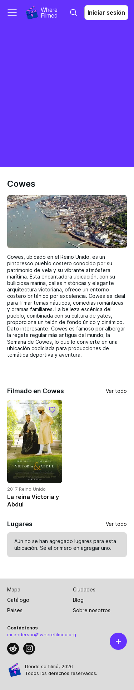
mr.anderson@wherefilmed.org (41, 634)
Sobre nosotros (91, 610)
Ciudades (84, 589)
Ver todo (116, 391)
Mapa (13, 589)
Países (15, 610)
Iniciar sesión (106, 12)
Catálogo (18, 600)
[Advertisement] (67, 96)
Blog (78, 600)
